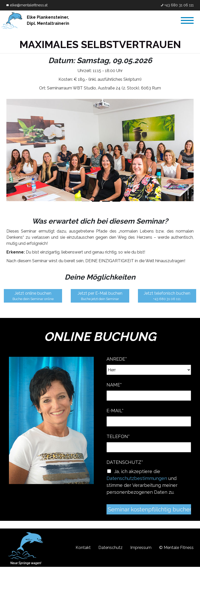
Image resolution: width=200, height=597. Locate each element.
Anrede (117, 359)
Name (114, 385)
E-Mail (115, 411)
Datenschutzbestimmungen (137, 478)
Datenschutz (125, 462)
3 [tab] (106, 201)
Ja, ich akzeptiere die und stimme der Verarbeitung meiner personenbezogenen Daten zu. (142, 482)
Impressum (140, 547)
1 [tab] (85, 201)
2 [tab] (96, 201)
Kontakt (83, 547)
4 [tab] (116, 201)
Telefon (118, 436)
